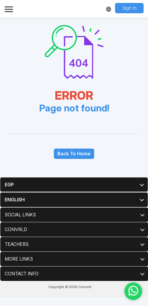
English (15, 200)
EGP (9, 184)
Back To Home (74, 154)
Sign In (129, 8)
